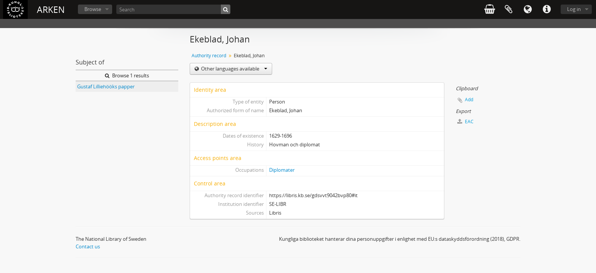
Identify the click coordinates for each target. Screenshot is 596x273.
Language (527, 9)
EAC (465, 121)
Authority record (209, 55)
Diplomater (282, 169)
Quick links (546, 9)
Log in (574, 9)
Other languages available (233, 68)
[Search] (173, 9)
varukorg (489, 9)
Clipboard (508, 9)
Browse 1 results (127, 75)
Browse (92, 9)
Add (469, 99)
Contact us (88, 246)
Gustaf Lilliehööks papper (106, 86)
